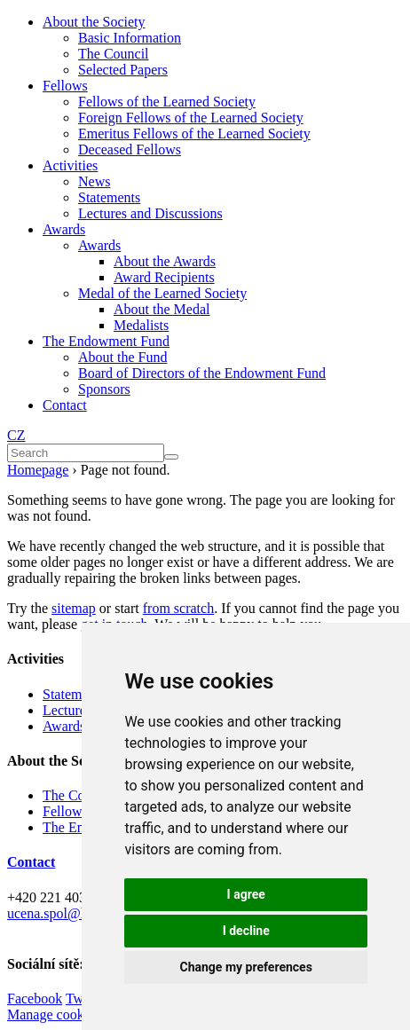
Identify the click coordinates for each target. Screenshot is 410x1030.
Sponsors (104, 389)
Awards (64, 229)
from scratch (178, 608)
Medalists (141, 325)
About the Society (94, 21)
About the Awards (165, 261)
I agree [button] (246, 894)
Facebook (34, 998)
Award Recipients (164, 277)
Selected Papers (123, 69)
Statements (109, 197)
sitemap (73, 608)
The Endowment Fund (106, 341)
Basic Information (129, 37)
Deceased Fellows (129, 149)
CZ (16, 435)
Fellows (65, 85)
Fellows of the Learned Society (167, 101)
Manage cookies (53, 1014)
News (94, 181)
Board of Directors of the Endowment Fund (202, 373)
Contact (65, 405)
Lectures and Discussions (150, 213)
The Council (113, 53)
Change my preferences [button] (246, 967)
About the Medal (161, 309)
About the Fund (122, 357)
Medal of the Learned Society (162, 293)
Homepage (37, 469)
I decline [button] (246, 931)
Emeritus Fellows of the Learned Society (194, 133)
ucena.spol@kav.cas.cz (72, 913)
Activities (70, 165)
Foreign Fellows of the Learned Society (191, 117)
